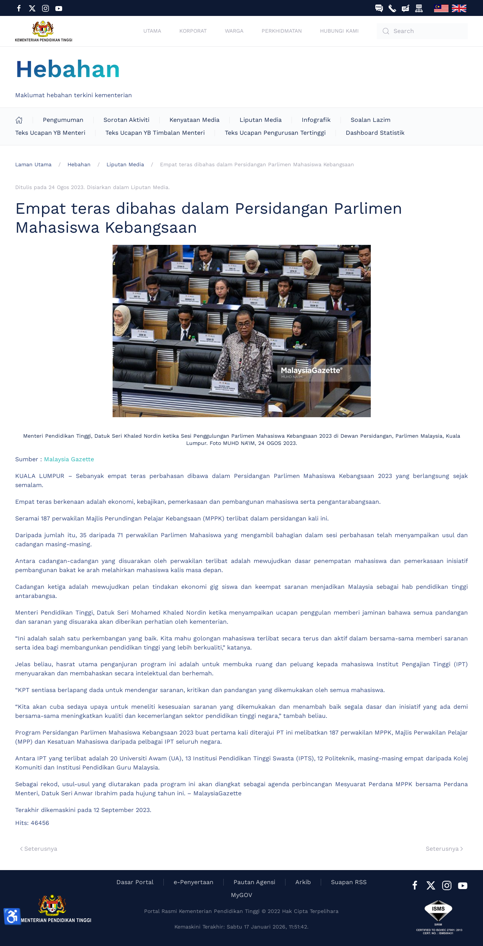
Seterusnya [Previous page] (38, 848)
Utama (152, 31)
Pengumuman (63, 119)
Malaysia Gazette (69, 459)
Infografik (316, 119)
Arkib (303, 882)
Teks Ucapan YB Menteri (50, 132)
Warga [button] (234, 31)
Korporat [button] (193, 31)
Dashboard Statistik (375, 132)
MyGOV (241, 895)
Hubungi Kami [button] (339, 31)
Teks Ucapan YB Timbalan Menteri (155, 132)
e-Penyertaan (193, 882)
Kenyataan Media (194, 119)
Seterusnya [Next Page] (444, 848)
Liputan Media (261, 119)
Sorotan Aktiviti (126, 119)
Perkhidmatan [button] (282, 31)
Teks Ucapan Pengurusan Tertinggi (275, 132)
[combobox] (422, 31)
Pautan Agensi (254, 882)
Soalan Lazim (370, 119)
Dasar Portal (135, 882)
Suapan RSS (349, 882)
